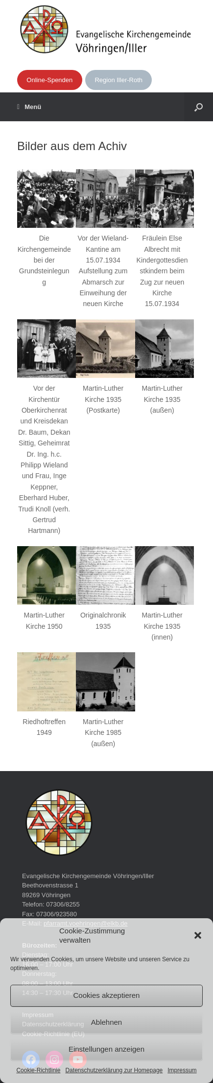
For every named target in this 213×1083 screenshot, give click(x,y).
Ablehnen (106, 1022)
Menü (29, 107)
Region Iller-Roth (118, 80)
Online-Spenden (49, 80)
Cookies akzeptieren (106, 995)
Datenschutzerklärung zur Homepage (114, 1070)
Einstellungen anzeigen (106, 1049)
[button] (198, 935)
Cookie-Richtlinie (38, 1070)
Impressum (181, 1070)
